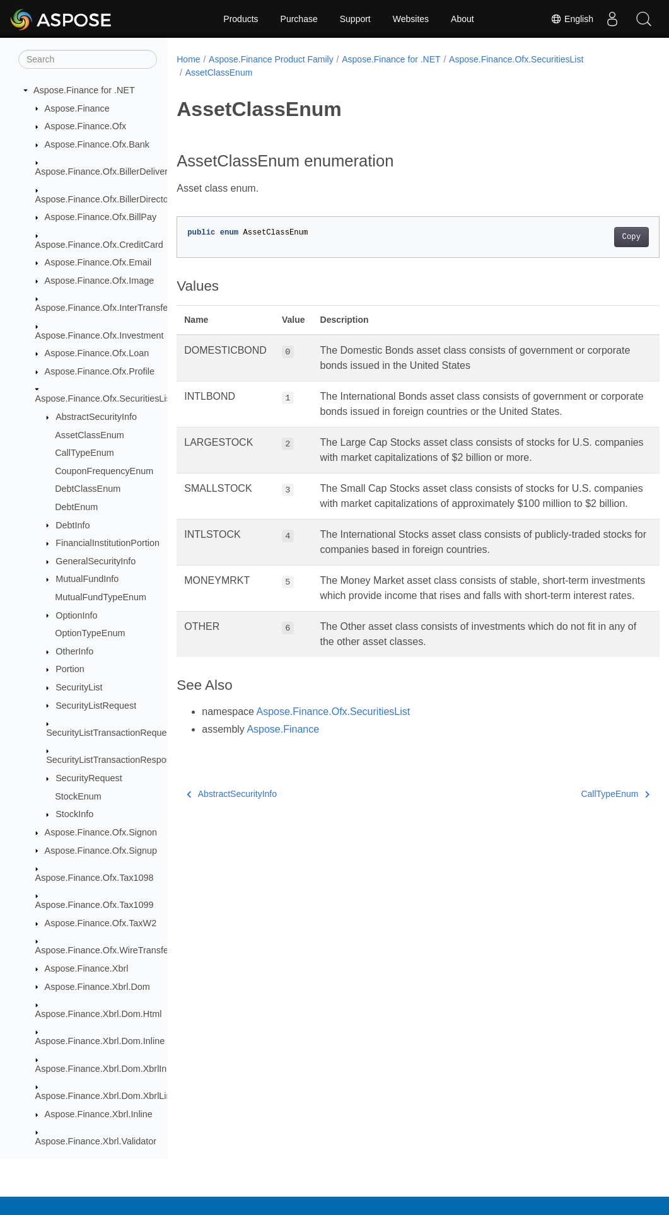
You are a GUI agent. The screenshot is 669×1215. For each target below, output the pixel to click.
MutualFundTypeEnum (100, 597)
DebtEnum (76, 507)
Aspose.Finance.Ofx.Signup (101, 851)
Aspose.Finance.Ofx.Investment (99, 335)
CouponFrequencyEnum (104, 471)
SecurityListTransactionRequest (110, 733)
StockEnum (78, 796)
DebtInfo (72, 525)
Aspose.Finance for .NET (84, 90)
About (462, 19)
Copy (597, 237)
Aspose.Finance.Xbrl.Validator (96, 1141)
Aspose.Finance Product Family (271, 59)
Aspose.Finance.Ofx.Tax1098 (94, 878)
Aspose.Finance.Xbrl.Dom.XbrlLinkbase (115, 1096)
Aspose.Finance (77, 108)
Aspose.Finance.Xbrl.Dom (97, 987)
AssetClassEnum (89, 435)
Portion (69, 669)
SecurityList (78, 687)
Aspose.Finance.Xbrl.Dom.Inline (100, 1041)
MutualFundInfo (87, 579)
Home (188, 59)
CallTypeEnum (84, 453)
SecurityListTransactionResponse (113, 760)
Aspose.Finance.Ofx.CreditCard (99, 245)
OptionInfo (76, 615)
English (571, 19)
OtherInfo (74, 651)
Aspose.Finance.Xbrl (87, 968)
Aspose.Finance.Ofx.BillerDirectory (105, 199)
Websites (411, 19)
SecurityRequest (88, 778)
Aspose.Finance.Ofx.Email (98, 262)
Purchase (299, 19)
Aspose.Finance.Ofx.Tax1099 (94, 905)
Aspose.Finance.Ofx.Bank (97, 144)
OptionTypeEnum (90, 633)
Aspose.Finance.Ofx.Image (99, 281)
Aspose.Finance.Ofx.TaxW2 (101, 923)
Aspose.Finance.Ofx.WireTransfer (103, 950)
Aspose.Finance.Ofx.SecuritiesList (104, 398)
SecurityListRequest (95, 706)
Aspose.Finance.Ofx (86, 126)
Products (240, 19)
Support (355, 19)
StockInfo (74, 814)
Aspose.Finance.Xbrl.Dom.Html (98, 1014)
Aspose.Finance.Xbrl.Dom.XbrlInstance (114, 1069)
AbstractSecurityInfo (96, 417)
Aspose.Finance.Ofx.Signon (101, 832)
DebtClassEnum (87, 489)
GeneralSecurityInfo (95, 561)
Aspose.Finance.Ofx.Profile (99, 371)
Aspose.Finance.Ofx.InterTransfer (103, 308)
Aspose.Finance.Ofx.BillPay (101, 217)
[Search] (87, 59)
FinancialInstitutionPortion (107, 543)
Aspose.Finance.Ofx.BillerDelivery (104, 171)
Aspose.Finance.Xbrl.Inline (99, 1114)
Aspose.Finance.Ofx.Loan (97, 353)
